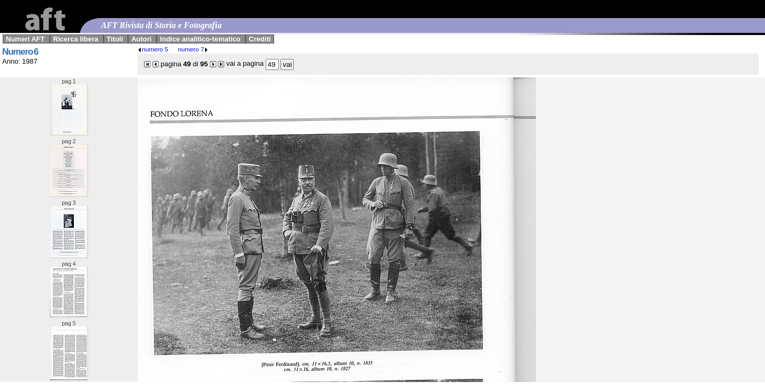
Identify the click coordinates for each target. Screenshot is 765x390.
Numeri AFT (25, 39)
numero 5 (153, 49)
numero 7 (193, 49)
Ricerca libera (75, 39)
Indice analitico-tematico (200, 39)
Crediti (259, 39)
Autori (141, 39)
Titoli (115, 39)
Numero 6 (20, 52)
